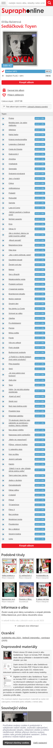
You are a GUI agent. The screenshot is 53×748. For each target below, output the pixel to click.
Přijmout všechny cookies (17, 743)
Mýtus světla (14, 333)
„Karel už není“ (15, 396)
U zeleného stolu (15, 449)
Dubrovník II (14, 154)
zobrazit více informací (26, 626)
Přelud (11, 500)
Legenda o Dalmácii (17, 144)
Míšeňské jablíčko (16, 416)
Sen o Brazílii (14, 274)
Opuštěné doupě (15, 260)
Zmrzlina (12, 159)
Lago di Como (14, 208)
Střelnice (12, 130)
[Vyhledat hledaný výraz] (49, 3)
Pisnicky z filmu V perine (29, 599)
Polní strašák (14, 348)
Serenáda (13, 169)
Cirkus (11, 183)
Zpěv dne (12, 380)
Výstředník (13, 164)
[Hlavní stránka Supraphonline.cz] (23, 11)
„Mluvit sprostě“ (15, 240)
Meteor (11, 269)
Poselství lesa (14, 411)
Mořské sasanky (15, 219)
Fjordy (11, 338)
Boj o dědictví (14, 529)
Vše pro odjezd (15, 343)
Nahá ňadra (13, 134)
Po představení (15, 323)
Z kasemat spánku (16, 289)
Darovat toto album (13, 90)
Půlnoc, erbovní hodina (18, 444)
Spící (11, 369)
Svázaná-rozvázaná (17, 173)
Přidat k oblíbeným (13, 95)
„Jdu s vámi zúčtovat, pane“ (20, 255)
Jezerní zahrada (15, 459)
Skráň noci (13, 401)
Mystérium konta (15, 519)
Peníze (11, 328)
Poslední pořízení (16, 284)
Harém (11, 464)
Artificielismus (14, 188)
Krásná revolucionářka (18, 139)
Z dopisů (12, 495)
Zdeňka (12, 318)
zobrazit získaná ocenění (37, 107)
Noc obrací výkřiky (16, 430)
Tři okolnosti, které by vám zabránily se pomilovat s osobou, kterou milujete (19, 423)
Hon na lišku (14, 454)
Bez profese (13, 514)
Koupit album (26, 82)
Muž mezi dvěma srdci (18, 406)
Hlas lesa (12, 250)
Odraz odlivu (14, 490)
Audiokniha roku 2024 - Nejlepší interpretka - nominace (26, 638)
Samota (12, 203)
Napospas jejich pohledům (19, 435)
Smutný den (13, 304)
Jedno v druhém (15, 480)
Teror (11, 385)
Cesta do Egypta (15, 149)
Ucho (11, 539)
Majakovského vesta (17, 279)
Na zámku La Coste (17, 308)
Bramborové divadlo (17, 294)
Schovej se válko (15, 313)
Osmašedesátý (15, 485)
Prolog (11, 118)
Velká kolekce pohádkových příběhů (16, 575)
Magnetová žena (15, 245)
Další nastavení (40, 743)
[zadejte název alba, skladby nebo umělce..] (26, 3)
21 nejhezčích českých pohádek (32, 575)
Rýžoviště (13, 198)
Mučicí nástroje (15, 299)
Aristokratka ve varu (44, 575)
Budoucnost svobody (17, 352)
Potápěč (12, 193)
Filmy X (12, 510)
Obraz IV (12, 229)
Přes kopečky (14, 364)
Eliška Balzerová (11, 21)
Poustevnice (14, 524)
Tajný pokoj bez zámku (18, 475)
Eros (10, 224)
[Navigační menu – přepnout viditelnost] (3, 3)
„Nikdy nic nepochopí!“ (18, 440)
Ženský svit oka (15, 265)
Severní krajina (15, 534)
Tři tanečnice (14, 505)
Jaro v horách (14, 178)
